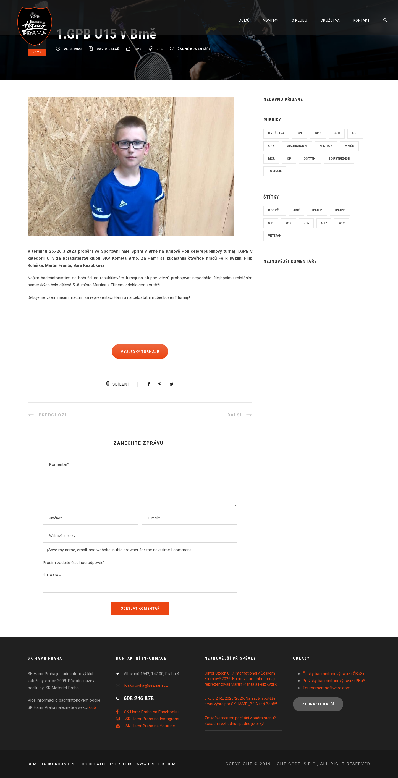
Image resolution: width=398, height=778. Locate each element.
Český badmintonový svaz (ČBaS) (333, 673)
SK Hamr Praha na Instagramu (152, 718)
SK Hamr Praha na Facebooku (151, 711)
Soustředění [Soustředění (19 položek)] (339, 158)
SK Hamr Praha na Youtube (150, 726)
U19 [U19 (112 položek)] (341, 223)
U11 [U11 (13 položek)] (271, 223)
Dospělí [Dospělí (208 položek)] (274, 210)
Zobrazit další (318, 704)
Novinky (271, 20)
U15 (159, 49)
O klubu (299, 20)
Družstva (330, 20)
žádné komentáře (194, 49)
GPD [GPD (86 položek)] (355, 133)
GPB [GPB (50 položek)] (318, 133)
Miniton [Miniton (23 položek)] (326, 146)
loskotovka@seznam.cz (146, 685)
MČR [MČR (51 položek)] (271, 158)
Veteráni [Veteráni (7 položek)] (275, 235)
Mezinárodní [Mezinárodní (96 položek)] (296, 146)
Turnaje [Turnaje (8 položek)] (275, 171)
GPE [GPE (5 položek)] (271, 146)
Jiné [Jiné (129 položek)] (296, 210)
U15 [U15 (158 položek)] (306, 223)
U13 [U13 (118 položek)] (288, 223)
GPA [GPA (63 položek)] (300, 133)
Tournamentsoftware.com (326, 687)
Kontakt (361, 20)
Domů (244, 20)
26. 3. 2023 (73, 49)
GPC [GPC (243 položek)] (336, 133)
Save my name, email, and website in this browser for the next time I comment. (120, 549)
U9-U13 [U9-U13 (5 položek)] (340, 210)
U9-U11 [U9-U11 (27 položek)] (317, 210)
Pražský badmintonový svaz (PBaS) (335, 680)
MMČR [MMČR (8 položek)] (349, 146)
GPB (138, 49)
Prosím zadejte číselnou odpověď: (74, 562)
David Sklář (108, 49)
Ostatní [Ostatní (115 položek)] (309, 158)
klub (92, 707)
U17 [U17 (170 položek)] (324, 223)
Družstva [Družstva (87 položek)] (276, 133)
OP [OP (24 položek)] (289, 158)
